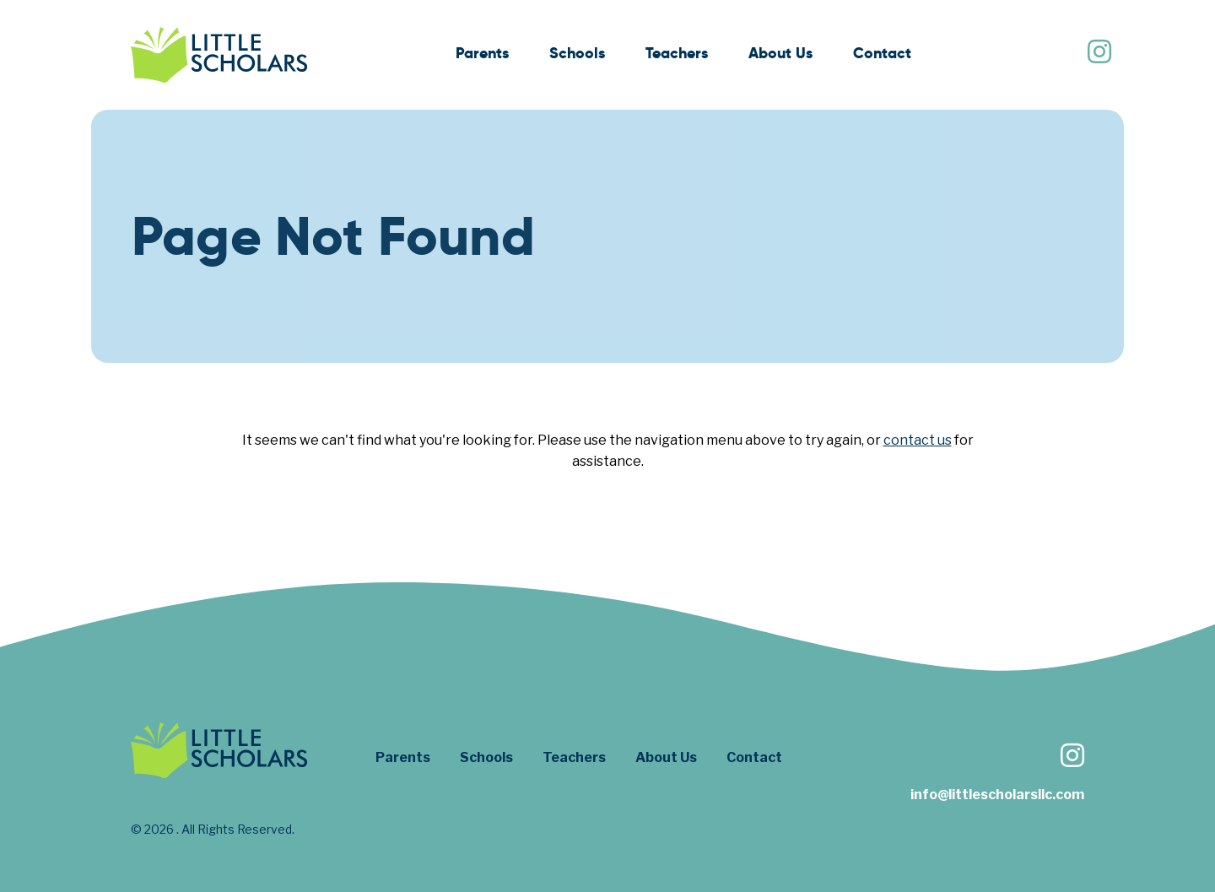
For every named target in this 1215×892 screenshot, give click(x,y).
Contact (882, 52)
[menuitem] (482, 55)
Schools (577, 52)
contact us (917, 440)
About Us (780, 52)
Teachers (676, 52)
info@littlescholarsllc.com (997, 795)
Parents (482, 52)
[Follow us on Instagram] (1098, 53)
